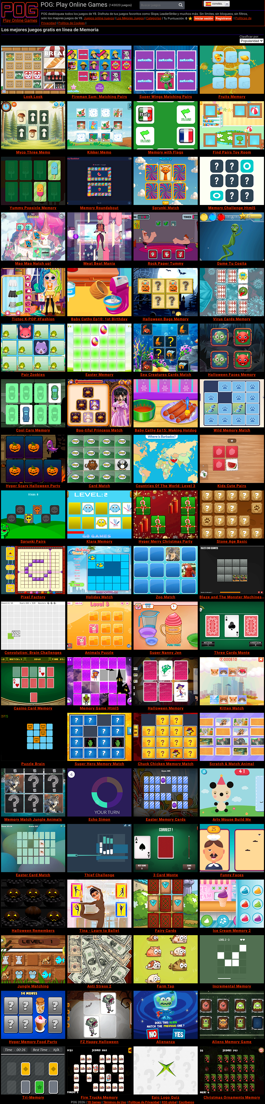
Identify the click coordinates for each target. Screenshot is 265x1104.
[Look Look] (33, 69)
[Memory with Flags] (165, 125)
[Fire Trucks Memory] (99, 1070)
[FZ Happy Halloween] (99, 1014)
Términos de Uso (114, 1102)
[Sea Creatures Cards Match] (165, 347)
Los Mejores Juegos (130, 18)
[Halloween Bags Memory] (165, 292)
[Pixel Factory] (33, 570)
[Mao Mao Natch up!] (33, 236)
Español (213, 4)
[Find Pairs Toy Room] (232, 125)
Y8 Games (94, 1102)
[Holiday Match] (99, 570)
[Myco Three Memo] (33, 125)
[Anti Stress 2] (99, 959)
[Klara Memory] (99, 514)
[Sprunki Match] (165, 181)
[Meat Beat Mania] (99, 236)
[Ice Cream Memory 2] (232, 903)
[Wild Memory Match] (232, 403)
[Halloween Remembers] (33, 903)
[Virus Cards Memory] (232, 292)
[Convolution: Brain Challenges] (33, 625)
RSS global (169, 1102)
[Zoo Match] (165, 570)
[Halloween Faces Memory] (232, 347)
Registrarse (223, 18)
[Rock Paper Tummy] (165, 236)
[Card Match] (99, 459)
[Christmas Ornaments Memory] (232, 1070)
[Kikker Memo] (99, 125)
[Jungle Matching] (33, 959)
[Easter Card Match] (33, 848)
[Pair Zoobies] (33, 347)
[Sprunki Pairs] (33, 514)
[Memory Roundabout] (99, 181)
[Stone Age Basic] (232, 514)
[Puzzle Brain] (33, 737)
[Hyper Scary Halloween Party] (33, 459)
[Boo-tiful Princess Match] (99, 403)
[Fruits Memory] (232, 69)
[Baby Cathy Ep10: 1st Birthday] (99, 292)
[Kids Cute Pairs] (232, 459)
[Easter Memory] (99, 347)
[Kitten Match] (232, 681)
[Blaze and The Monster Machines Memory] (232, 570)
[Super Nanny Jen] (165, 625)
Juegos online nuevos (99, 18)
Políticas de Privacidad (143, 1102)
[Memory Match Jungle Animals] (33, 792)
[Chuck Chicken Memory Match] (165, 737)
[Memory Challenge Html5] (232, 181)
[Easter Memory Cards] (165, 792)
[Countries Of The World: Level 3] (165, 459)
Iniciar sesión (204, 18)
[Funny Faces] (232, 848)
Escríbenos (186, 1102)
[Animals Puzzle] (99, 625)
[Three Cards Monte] (232, 625)
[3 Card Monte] (165, 848)
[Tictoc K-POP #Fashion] (33, 292)
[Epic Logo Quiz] (165, 1070)
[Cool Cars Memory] (33, 403)
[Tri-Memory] (33, 1070)
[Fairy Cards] (165, 903)
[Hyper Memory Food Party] (33, 1014)
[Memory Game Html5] (99, 681)
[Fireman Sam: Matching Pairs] (99, 69)
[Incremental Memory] (232, 959)
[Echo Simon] (99, 792)
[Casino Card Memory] (33, 681)
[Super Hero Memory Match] (99, 737)
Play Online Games (20, 20)
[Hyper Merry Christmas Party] (165, 514)
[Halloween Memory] (165, 681)
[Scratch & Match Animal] (232, 737)
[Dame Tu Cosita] (232, 236)
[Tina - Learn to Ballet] (99, 903)
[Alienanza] (165, 1014)
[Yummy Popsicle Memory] (33, 181)
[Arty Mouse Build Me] (232, 792)
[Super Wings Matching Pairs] (165, 69)
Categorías (153, 18)
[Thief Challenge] (99, 848)
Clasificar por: (249, 36)
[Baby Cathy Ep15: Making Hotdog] (165, 403)
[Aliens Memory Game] (232, 1014)
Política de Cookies (71, 23)
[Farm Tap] (165, 959)
